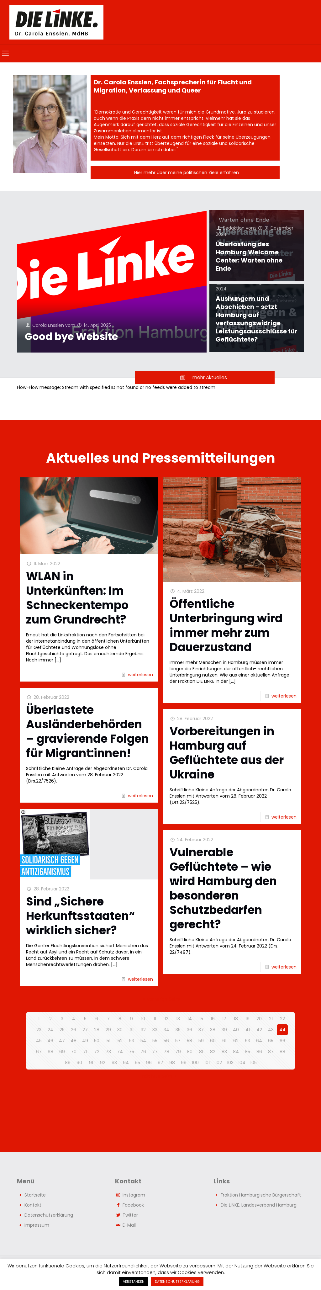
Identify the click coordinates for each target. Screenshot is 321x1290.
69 (62, 1051)
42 (259, 1030)
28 (96, 1030)
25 (62, 1030)
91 (91, 1062)
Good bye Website (71, 336)
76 (143, 1051)
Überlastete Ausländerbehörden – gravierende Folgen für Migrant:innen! (87, 731)
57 (178, 1041)
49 (85, 1041)
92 (102, 1062)
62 (236, 1041)
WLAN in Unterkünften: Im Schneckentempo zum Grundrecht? (77, 598)
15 (201, 1019)
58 (189, 1041)
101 (207, 1062)
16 (213, 1019)
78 (166, 1051)
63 (247, 1041)
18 (236, 1019)
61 (224, 1041)
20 (259, 1019)
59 (201, 1041)
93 (114, 1062)
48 (73, 1041)
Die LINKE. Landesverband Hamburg (259, 1205)
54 (143, 1041)
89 (68, 1062)
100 (195, 1062)
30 (120, 1030)
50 (96, 1041)
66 (282, 1041)
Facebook (133, 1205)
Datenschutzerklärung (48, 1215)
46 (50, 1041)
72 (96, 1051)
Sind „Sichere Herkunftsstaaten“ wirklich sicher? (80, 916)
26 (73, 1030)
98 (172, 1062)
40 (236, 1030)
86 (259, 1051)
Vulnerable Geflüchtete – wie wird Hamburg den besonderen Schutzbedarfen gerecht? (223, 888)
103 (230, 1062)
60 (213, 1041)
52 (120, 1041)
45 (39, 1041)
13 (178, 1019)
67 (39, 1051)
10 (143, 1019)
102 (218, 1062)
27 (85, 1030)
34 (166, 1030)
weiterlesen (140, 675)
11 (155, 1019)
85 (247, 1051)
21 (271, 1019)
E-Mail (129, 1225)
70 (73, 1051)
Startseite (35, 1195)
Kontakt (32, 1205)
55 (154, 1041)
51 (108, 1041)
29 (108, 1030)
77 (155, 1051)
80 (189, 1051)
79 (178, 1051)
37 (201, 1030)
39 (224, 1030)
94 (126, 1062)
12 (166, 1019)
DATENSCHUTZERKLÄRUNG (177, 1281)
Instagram (134, 1195)
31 (132, 1030)
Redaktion (234, 228)
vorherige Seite (160, 999)
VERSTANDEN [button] (134, 1281)
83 (224, 1051)
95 (137, 1062)
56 (166, 1041)
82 (212, 1051)
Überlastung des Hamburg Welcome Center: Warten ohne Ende (249, 256)
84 (236, 1051)
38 (212, 1030)
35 (178, 1030)
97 (160, 1062)
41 (247, 1030)
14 (189, 1019)
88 (282, 1051)
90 (79, 1062)
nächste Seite (160, 1076)
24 (50, 1030)
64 (259, 1041)
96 (149, 1062)
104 (241, 1062)
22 (282, 1019)
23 (38, 1030)
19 (247, 1019)
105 (253, 1062)
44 (282, 1030)
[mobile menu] (5, 53)
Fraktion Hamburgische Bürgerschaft (261, 1195)
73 (108, 1051)
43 (271, 1030)
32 (143, 1030)
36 (189, 1030)
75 (131, 1051)
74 (120, 1051)
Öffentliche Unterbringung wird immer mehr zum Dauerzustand (226, 625)
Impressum (36, 1225)
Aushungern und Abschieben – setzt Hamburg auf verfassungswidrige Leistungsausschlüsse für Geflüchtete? (256, 319)
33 (154, 1030)
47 (62, 1041)
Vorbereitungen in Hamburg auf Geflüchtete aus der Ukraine (227, 753)
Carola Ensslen (48, 325)
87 (271, 1051)
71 (85, 1051)
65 (270, 1041)
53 (131, 1041)
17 (224, 1019)
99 (184, 1062)
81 (201, 1051)
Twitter (130, 1215)
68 (50, 1051)
